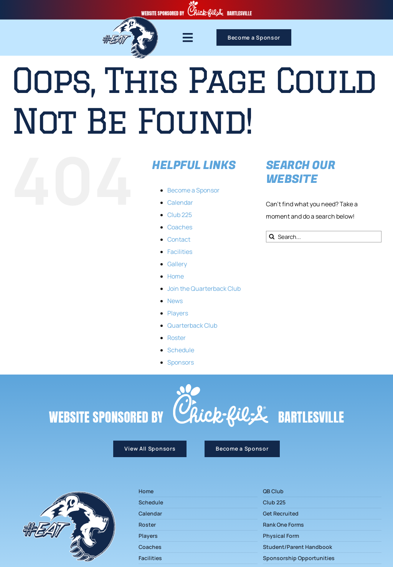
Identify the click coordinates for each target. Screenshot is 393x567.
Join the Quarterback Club (204, 288)
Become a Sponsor (193, 190)
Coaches (179, 227)
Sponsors (180, 362)
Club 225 (179, 215)
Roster (176, 337)
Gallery (177, 264)
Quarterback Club (192, 325)
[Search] (271, 236)
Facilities (179, 251)
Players (177, 313)
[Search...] (323, 236)
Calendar (180, 202)
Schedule (180, 350)
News (175, 301)
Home (175, 276)
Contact (178, 239)
